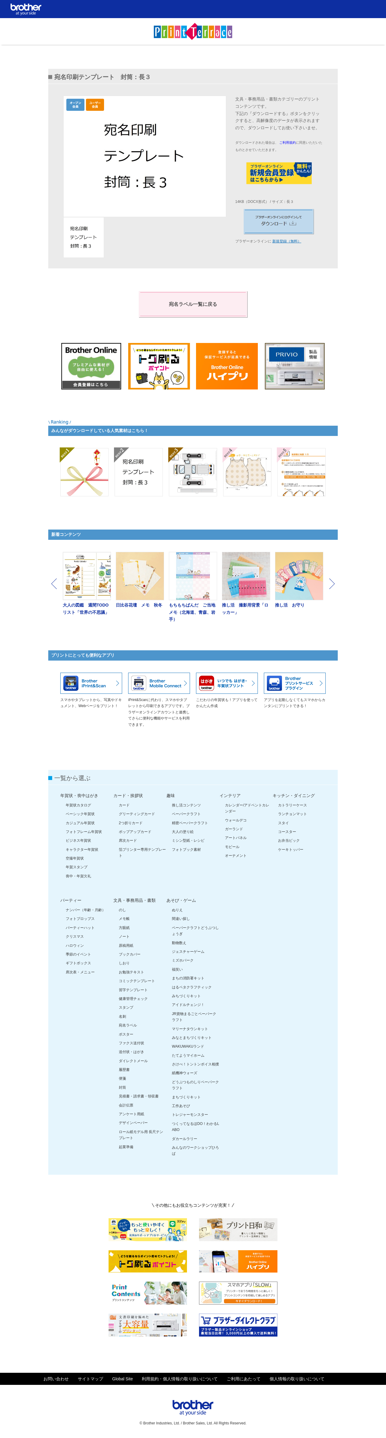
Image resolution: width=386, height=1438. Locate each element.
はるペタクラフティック (192, 987)
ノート (124, 936)
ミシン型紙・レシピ (188, 840)
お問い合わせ (56, 1378)
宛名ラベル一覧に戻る (193, 304)
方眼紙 (124, 928)
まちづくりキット (186, 1097)
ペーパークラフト (186, 814)
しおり (124, 963)
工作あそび (181, 1106)
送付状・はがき (131, 1052)
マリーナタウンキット (190, 1029)
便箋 (122, 1078)
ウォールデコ (236, 820)
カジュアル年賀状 (80, 823)
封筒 (122, 1087)
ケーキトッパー (290, 849)
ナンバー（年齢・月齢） (86, 910)
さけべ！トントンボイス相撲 (195, 1064)
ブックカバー (130, 954)
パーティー (70, 900)
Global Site (122, 1378)
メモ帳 (124, 919)
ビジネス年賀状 (78, 840)
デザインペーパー (133, 1123)
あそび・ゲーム (181, 900)
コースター (287, 832)
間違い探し (181, 919)
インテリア (230, 795)
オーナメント (236, 856)
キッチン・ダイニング (294, 795)
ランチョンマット (292, 814)
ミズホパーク (183, 960)
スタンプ (126, 1007)
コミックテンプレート (137, 981)
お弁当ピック (289, 840)
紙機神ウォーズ (184, 1073)
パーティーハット (80, 928)
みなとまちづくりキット (192, 1038)
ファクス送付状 (131, 1043)
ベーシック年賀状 (80, 814)
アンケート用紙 (131, 1114)
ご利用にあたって (244, 1378)
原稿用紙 (126, 945)
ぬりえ (177, 910)
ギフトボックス (78, 963)
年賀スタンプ (76, 867)
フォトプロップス (80, 919)
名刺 (122, 1016)
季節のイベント (78, 954)
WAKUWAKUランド (188, 1046)
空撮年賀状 (75, 858)
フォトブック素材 (186, 849)
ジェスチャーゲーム (188, 952)
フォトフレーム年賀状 (84, 832)
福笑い (177, 969)
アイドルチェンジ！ (188, 1005)
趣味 (170, 795)
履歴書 (124, 1070)
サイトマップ (90, 1378)
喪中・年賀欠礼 (78, 876)
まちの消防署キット (188, 978)
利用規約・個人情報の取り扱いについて (180, 1378)
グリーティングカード (137, 814)
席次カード (128, 840)
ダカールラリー (184, 1139)
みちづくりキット (186, 996)
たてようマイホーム (188, 1055)
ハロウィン (75, 945)
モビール (232, 847)
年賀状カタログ (78, 805)
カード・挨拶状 (128, 795)
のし (122, 910)
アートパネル (236, 838)
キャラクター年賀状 (82, 849)
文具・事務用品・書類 (134, 900)
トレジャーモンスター (190, 1115)
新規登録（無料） (286, 241)
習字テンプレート (133, 990)
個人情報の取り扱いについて (297, 1378)
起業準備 (126, 1147)
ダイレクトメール (133, 1061)
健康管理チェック (133, 999)
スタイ (283, 823)
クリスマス (75, 936)
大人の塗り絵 (183, 832)
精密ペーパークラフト (190, 823)
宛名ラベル (128, 1025)
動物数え (179, 943)
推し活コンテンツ (186, 805)
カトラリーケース (292, 805)
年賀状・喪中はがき (79, 795)
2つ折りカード (131, 823)
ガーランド (234, 829)
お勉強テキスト (131, 972)
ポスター (126, 1034)
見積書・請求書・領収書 (139, 1096)
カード (124, 805)
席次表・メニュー (80, 972)
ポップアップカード (135, 832)
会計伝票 (126, 1105)
